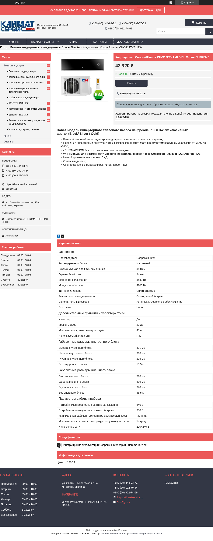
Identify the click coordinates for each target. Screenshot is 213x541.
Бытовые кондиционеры (25, 47)
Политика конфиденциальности (145, 533)
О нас (73, 41)
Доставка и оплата (130, 41)
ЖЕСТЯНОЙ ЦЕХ (19, 103)
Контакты (99, 41)
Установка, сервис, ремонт (24, 129)
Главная (13, 41)
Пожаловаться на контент (113, 533)
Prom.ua (122, 530)
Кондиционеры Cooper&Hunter (61, 47)
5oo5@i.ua (11, 188)
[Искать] (209, 31)
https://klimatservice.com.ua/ (21, 184)
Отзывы (8, 141)
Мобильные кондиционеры (24, 97)
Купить (131, 83)
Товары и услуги (42, 41)
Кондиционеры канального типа (27, 76)
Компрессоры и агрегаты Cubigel (27, 108)
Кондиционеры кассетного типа (26, 82)
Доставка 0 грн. (151, 10)
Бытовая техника (18, 114)
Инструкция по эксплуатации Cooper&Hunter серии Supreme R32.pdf (105, 444)
